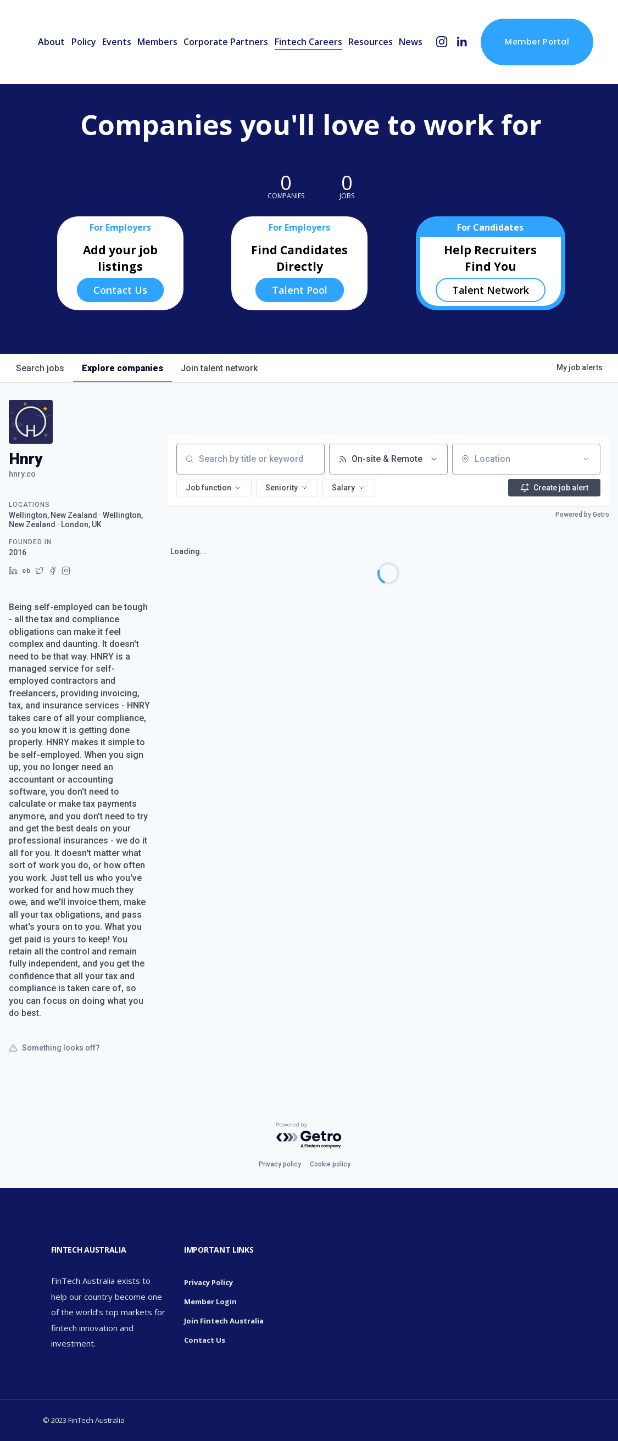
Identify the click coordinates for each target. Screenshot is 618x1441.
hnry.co (22, 474)
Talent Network (490, 290)
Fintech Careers (308, 42)
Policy (83, 42)
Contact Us (120, 290)
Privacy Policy (208, 1282)
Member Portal (537, 41)
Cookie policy (330, 1164)
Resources (370, 42)
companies (122, 368)
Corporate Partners (225, 42)
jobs (40, 368)
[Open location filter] (586, 459)
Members (157, 42)
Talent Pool (299, 290)
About (51, 42)
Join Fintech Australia (224, 1321)
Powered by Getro (582, 514)
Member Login (210, 1301)
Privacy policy (280, 1164)
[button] (214, 487)
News (410, 42)
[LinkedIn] (462, 42)
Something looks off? (54, 1047)
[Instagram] (442, 42)
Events (116, 42)
